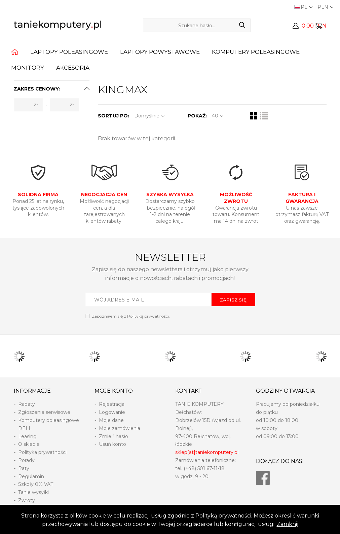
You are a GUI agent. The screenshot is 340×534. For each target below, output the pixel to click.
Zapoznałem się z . (131, 316)
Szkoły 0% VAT (35, 484)
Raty (23, 468)
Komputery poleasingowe (256, 51)
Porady (26, 460)
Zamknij (287, 524)
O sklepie (29, 444)
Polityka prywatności (42, 452)
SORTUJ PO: (113, 116)
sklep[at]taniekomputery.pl (206, 452)
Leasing (27, 436)
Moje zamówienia (119, 428)
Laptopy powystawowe (160, 51)
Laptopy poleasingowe (69, 51)
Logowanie (112, 412)
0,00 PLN (314, 26)
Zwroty (26, 500)
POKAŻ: (197, 116)
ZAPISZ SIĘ (233, 299)
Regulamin (31, 476)
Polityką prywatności (223, 515)
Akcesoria (72, 67)
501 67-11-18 (211, 468)
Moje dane (111, 420)
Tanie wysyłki (33, 492)
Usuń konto (112, 444)
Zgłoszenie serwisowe (44, 412)
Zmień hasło (113, 436)
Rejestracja (111, 404)
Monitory (27, 67)
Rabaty (26, 404)
